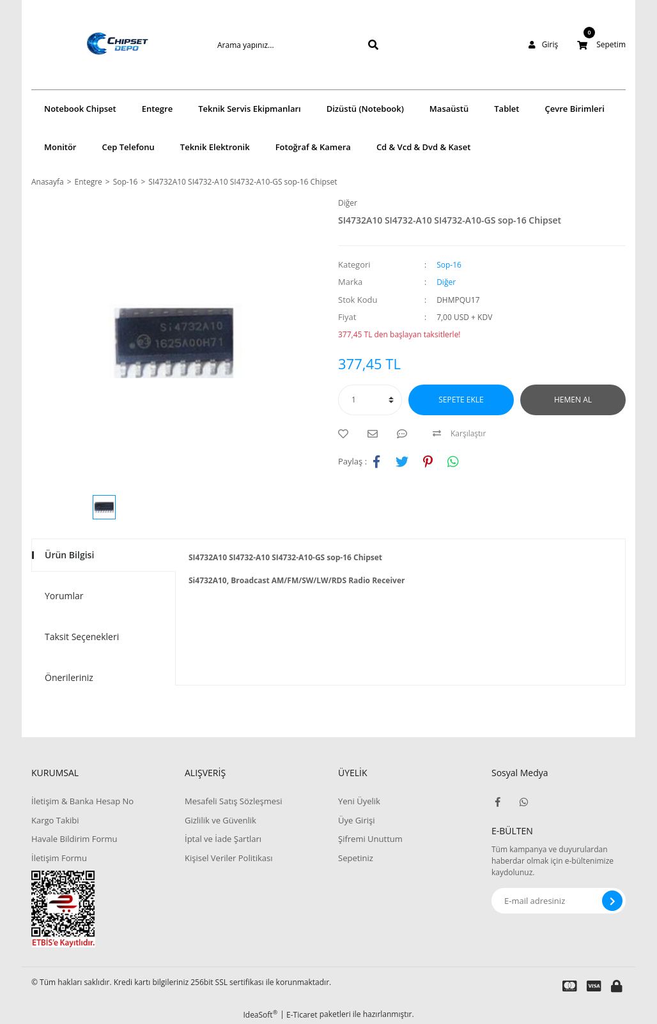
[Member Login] (543, 44)
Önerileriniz (69, 677)
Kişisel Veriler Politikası (228, 858)
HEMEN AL (573, 399)
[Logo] (98, 44)
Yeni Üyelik (359, 801)
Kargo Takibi (55, 820)
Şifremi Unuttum (370, 838)
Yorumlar (64, 596)
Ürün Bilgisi (69, 555)
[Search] (277, 45)
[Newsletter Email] (558, 900)
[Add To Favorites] (346, 434)
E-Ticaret (302, 1014)
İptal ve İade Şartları (223, 838)
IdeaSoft (260, 1014)
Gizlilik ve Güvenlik (220, 820)
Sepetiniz (355, 858)
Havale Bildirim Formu (74, 838)
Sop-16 (449, 264)
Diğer (347, 202)
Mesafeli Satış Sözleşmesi (233, 801)
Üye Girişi (356, 820)
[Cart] (601, 44)
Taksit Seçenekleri (82, 636)
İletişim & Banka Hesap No (82, 801)
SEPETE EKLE (460, 399)
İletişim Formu (59, 858)
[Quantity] (370, 400)
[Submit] (612, 900)
